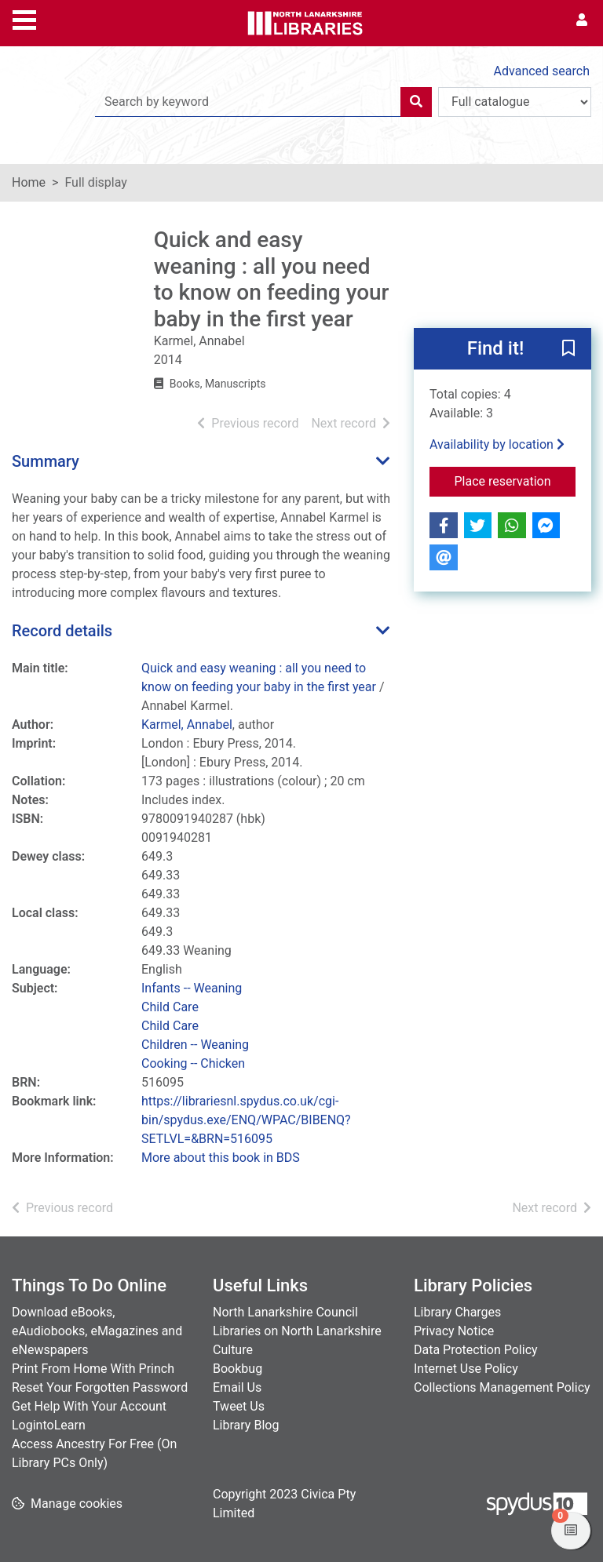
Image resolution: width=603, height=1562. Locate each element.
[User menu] (582, 20)
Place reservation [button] (515, 480)
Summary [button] (45, 461)
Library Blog (246, 1425)
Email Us (237, 1387)
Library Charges (457, 1312)
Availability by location (497, 444)
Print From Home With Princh (93, 1368)
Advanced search (542, 71)
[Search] (416, 102)
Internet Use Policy (466, 1368)
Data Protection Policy (476, 1349)
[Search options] (514, 102)
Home (29, 182)
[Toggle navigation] (24, 18)
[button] (568, 350)
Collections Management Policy (502, 1387)
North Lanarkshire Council (285, 1312)
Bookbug (237, 1368)
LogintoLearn (49, 1425)
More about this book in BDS (220, 1157)
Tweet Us (239, 1406)
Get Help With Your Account (89, 1406)
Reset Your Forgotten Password (100, 1387)
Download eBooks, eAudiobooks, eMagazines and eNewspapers (97, 1331)
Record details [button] (62, 630)
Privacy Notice (454, 1331)
